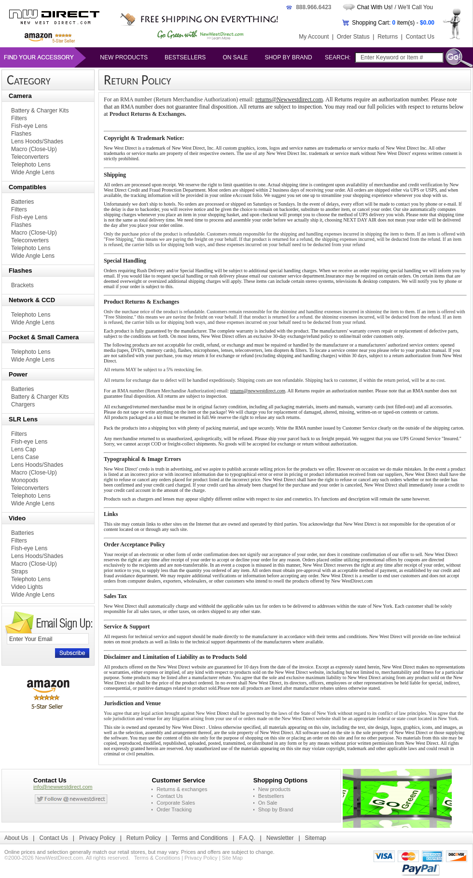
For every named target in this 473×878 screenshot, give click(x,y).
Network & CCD (32, 300)
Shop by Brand (288, 57)
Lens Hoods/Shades (37, 141)
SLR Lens (23, 419)
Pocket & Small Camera (44, 337)
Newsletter (280, 838)
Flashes (21, 133)
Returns (387, 36)
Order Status (353, 36)
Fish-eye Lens (29, 126)
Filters (19, 118)
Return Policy (143, 838)
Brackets (22, 285)
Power (18, 374)
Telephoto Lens (30, 164)
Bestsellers (185, 57)
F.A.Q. (247, 838)
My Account (314, 36)
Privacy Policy (97, 838)
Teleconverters (30, 156)
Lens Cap (23, 449)
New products (124, 57)
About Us (16, 838)
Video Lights (27, 587)
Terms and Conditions (200, 838)
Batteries (22, 201)
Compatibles (27, 187)
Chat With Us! (375, 7)
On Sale (235, 57)
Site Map (232, 858)
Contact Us (420, 36)
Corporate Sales (175, 803)
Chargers (23, 404)
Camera (20, 95)
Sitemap (315, 838)
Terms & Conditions (157, 858)
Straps (19, 571)
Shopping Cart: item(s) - (393, 22)
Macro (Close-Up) (34, 149)
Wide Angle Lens (33, 172)
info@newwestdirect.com (62, 787)
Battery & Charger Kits (40, 110)
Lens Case (25, 457)
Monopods (24, 480)
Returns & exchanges (181, 789)
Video (17, 518)
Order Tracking (174, 809)
